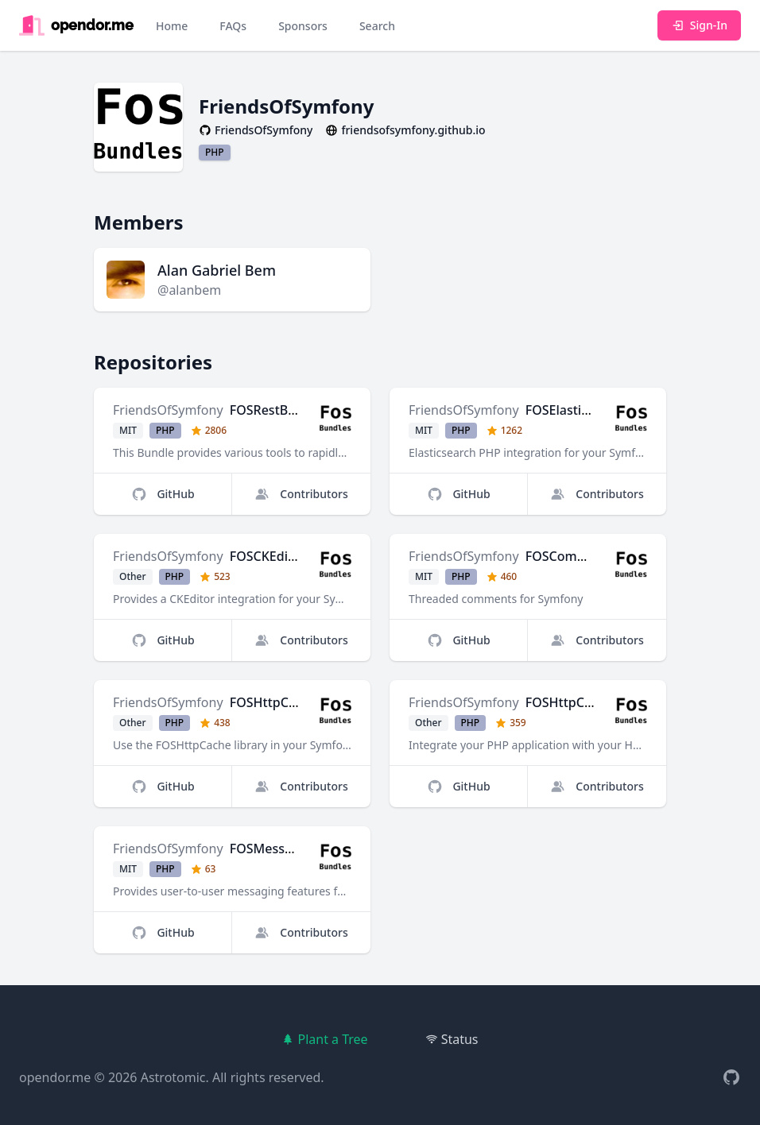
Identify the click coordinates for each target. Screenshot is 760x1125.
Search (377, 25)
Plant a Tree (324, 1039)
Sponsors (303, 25)
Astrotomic (173, 1077)
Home (172, 25)
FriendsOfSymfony (168, 410)
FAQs (232, 25)
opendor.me (55, 1077)
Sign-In (699, 25)
